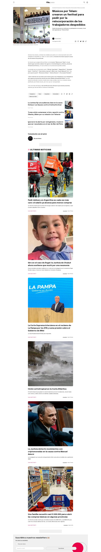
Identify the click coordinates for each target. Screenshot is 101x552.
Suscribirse (61, 548)
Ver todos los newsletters (21, 540)
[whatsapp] (76, 41)
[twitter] (81, 41)
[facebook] (78, 41)
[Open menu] (13, 2)
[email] (83, 41)
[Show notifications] (87, 2)
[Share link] (86, 41)
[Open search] (84, 2)
